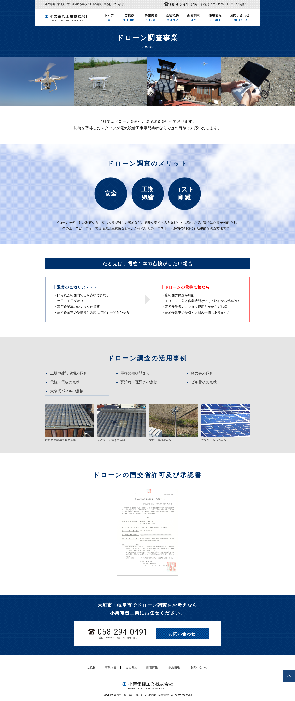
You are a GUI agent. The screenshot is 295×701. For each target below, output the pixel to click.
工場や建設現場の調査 (68, 373)
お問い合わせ (240, 18)
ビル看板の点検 (204, 382)
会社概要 (172, 18)
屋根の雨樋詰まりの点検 (60, 440)
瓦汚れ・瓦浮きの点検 (138, 382)
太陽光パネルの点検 (66, 391)
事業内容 (151, 18)
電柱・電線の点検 (65, 382)
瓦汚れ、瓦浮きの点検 (111, 440)
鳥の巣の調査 (202, 373)
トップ (109, 18)
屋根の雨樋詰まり (135, 373)
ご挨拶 (129, 18)
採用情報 (215, 18)
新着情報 (193, 18)
